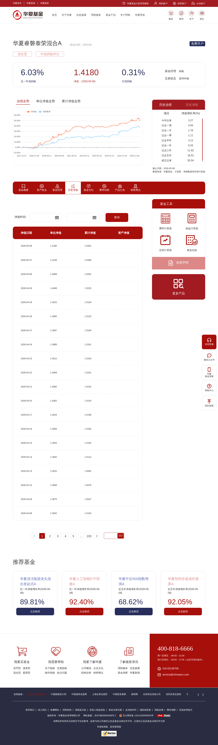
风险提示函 (80, 710)
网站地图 (171, 710)
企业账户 (200, 3)
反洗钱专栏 (130, 710)
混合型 (17, 672)
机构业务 (86, 672)
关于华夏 (67, 15)
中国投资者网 (119, 694)
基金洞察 (123, 672)
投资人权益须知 (97, 710)
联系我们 (30, 710)
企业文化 (98, 668)
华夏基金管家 (209, 372)
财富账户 (182, 3)
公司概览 (86, 668)
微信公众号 (209, 357)
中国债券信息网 (79, 694)
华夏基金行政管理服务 (138, 3)
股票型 (26, 672)
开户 (191, 19)
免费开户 (197, 43)
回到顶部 (209, 403)
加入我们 (42, 710)
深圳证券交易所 (173, 694)
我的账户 (163, 3)
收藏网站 (54, 710)
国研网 (134, 694)
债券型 (26, 668)
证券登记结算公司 (152, 694)
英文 (202, 19)
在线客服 (209, 341)
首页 (54, 15)
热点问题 (62, 672)
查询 (181, 19)
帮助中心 (209, 387)
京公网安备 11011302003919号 (136, 715)
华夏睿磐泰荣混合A (37, 43)
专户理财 (125, 15)
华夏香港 (30, 3)
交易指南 (62, 668)
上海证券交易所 (99, 694)
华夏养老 (140, 15)
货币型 (17, 668)
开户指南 (50, 668)
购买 (171, 19)
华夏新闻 (135, 672)
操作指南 (50, 672)
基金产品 (111, 15)
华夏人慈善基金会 (37, 694)
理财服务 (96, 15)
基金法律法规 (115, 710)
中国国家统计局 (58, 694)
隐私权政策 (145, 710)
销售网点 (98, 672)
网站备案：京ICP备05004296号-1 (99, 715)
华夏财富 (44, 3)
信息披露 (81, 15)
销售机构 (67, 710)
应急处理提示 (185, 710)
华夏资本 (17, 3)
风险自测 (159, 710)
